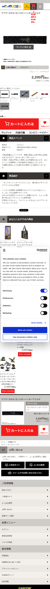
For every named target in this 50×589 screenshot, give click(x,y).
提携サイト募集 (8, 516)
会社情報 (5, 581)
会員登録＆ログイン (26, 6)
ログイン (5, 529)
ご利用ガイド (7, 496)
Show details (36, 323)
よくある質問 (7, 503)
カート (33, 6)
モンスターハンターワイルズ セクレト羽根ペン (8, 244)
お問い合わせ (7, 509)
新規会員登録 (7, 536)
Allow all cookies (25, 330)
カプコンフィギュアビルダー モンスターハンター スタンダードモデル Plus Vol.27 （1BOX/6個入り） (8, 379)
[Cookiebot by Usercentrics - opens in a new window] (36, 250)
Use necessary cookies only (25, 337)
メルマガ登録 (7, 542)
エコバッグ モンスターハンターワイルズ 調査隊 (25, 244)
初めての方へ (7, 490)
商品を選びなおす (40, 414)
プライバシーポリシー (10, 569)
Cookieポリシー (8, 575)
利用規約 (5, 556)
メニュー (40, 6)
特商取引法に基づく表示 (11, 562)
